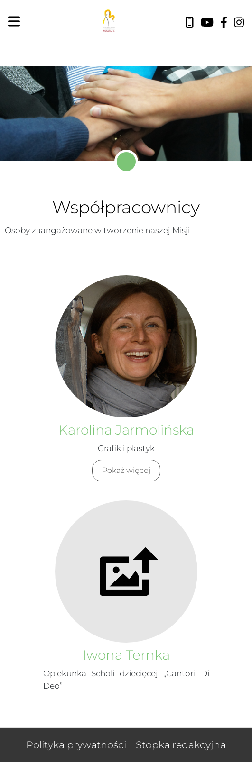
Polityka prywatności (76, 745)
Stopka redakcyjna (181, 745)
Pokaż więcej (126, 470)
